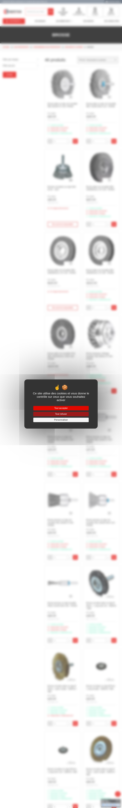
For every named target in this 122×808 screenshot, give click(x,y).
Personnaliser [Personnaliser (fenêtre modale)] (61, 420)
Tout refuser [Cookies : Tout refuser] (61, 414)
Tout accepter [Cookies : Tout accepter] (61, 408)
